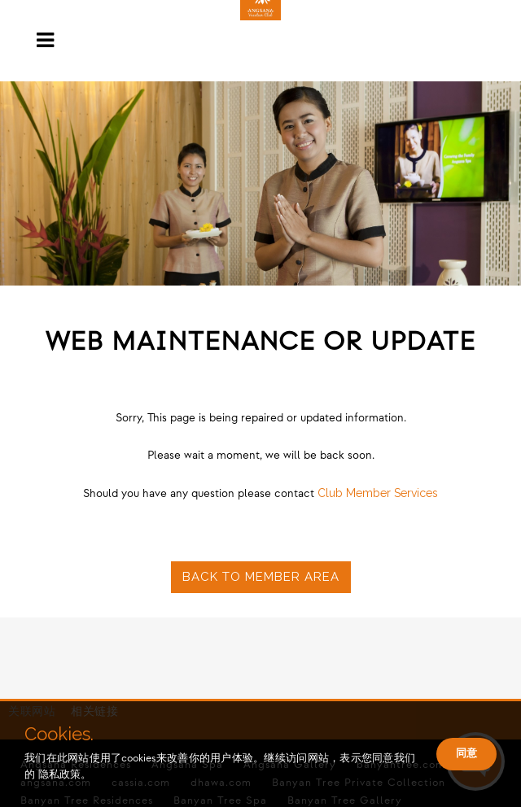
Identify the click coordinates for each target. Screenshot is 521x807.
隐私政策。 (64, 774)
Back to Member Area (260, 576)
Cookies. (59, 734)
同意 (466, 753)
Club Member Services (377, 492)
